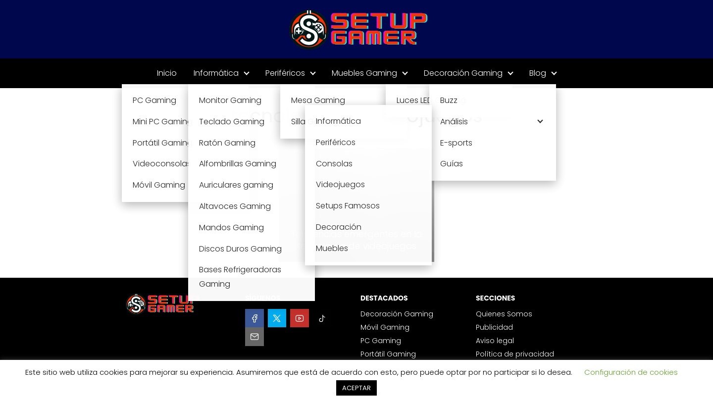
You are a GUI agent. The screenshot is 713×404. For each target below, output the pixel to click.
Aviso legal (495, 341)
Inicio (167, 73)
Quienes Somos (504, 314)
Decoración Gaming (463, 73)
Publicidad (494, 327)
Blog (537, 73)
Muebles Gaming (364, 73)
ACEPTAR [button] (356, 388)
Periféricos (285, 73)
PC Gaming (380, 341)
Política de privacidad (515, 354)
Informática (216, 73)
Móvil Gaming (384, 327)
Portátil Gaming (388, 354)
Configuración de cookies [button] (631, 372)
